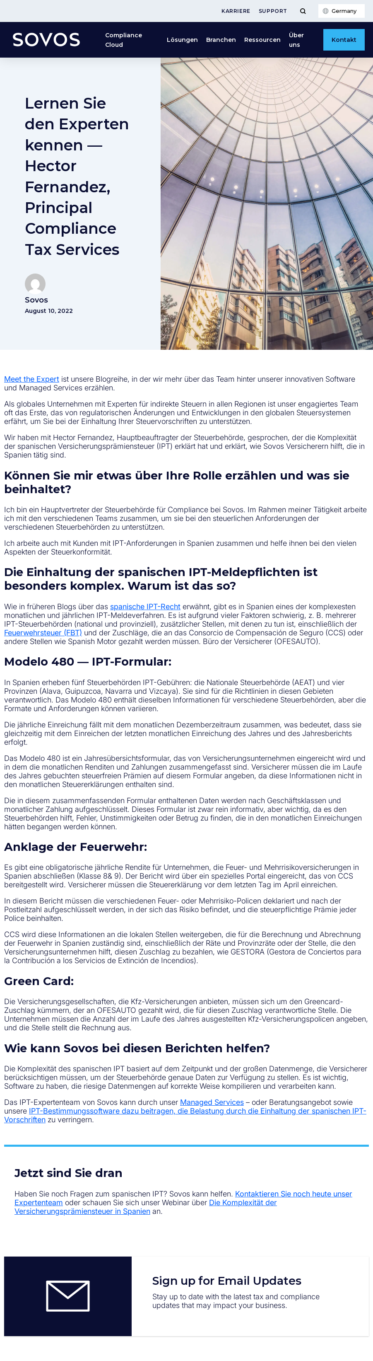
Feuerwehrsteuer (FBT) (43, 632)
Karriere (235, 11)
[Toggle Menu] (302, 11)
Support (273, 11)
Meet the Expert (31, 379)
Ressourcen (262, 40)
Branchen (221, 40)
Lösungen (182, 40)
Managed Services (212, 1102)
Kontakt (344, 40)
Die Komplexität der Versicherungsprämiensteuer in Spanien (145, 1207)
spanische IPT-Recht (145, 606)
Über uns (296, 39)
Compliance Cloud (123, 39)
